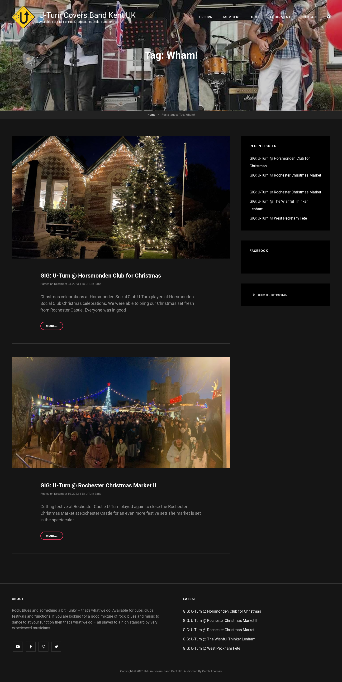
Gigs (255, 17)
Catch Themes (212, 671)
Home (151, 114)
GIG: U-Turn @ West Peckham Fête (278, 218)
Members (232, 17)
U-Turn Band (93, 284)
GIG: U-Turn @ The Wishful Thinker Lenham (219, 639)
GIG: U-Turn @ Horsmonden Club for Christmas (100, 275)
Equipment (280, 17)
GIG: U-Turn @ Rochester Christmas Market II (98, 485)
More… (54, 326)
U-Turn (206, 17)
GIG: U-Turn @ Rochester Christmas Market (285, 192)
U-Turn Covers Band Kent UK (87, 15)
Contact (309, 17)
